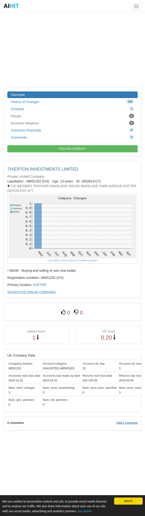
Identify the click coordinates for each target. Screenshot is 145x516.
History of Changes (72, 102)
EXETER (39, 285)
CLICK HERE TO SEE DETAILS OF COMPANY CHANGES (72, 260)
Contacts (72, 109)
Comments (72, 137)
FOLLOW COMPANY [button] (72, 148)
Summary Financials (72, 130)
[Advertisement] (72, 50)
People (72, 116)
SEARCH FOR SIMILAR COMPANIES (31, 292)
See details (85, 511)
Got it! (128, 501)
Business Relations (72, 123)
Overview (18, 95)
